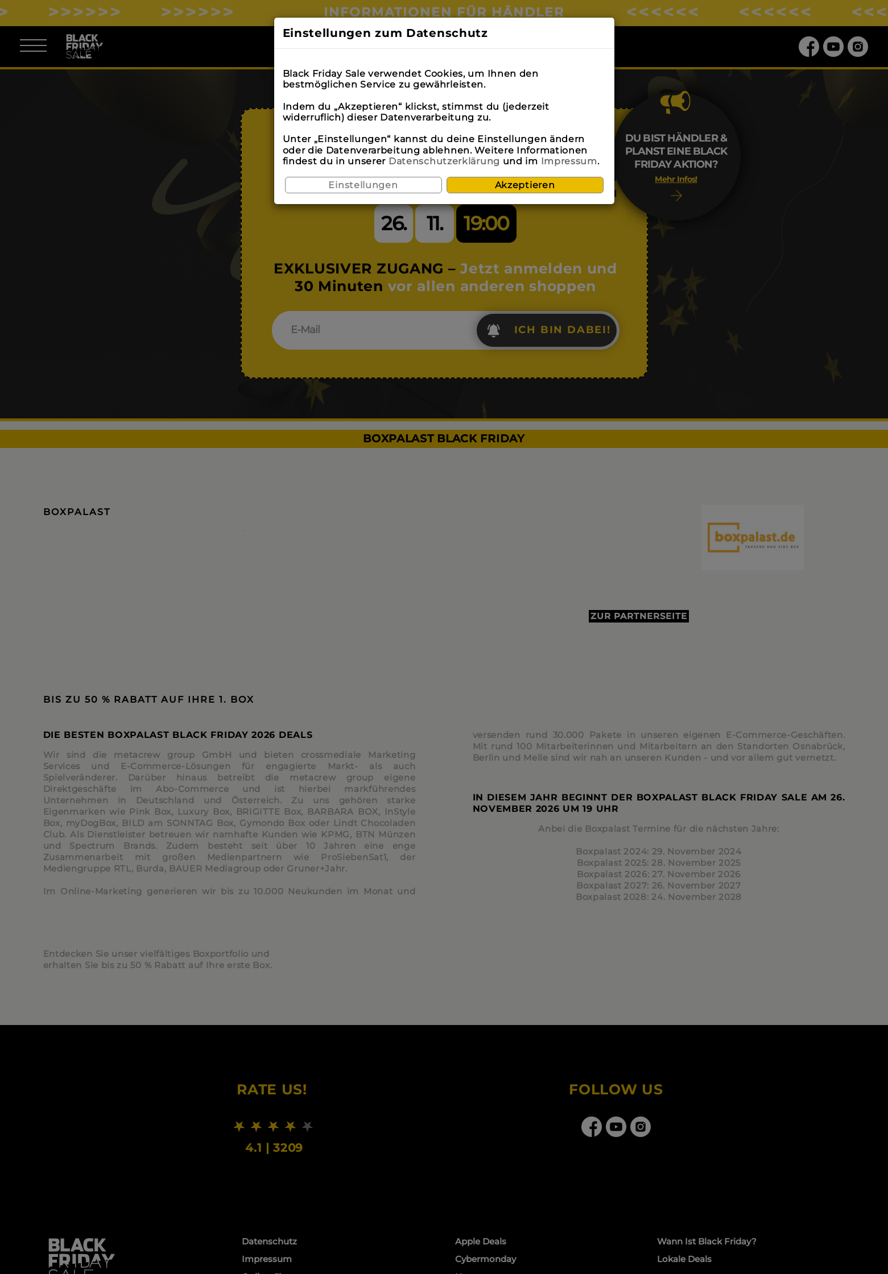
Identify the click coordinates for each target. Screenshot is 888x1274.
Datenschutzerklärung (444, 161)
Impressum (569, 161)
